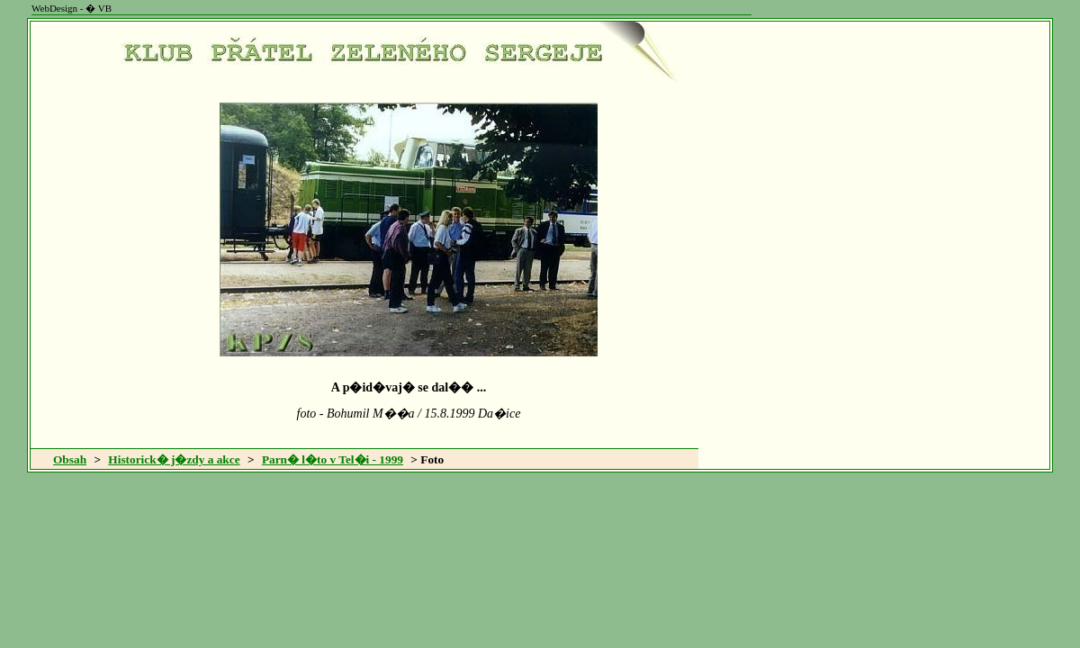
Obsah (69, 459)
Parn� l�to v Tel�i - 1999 (332, 459)
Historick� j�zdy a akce (173, 459)
